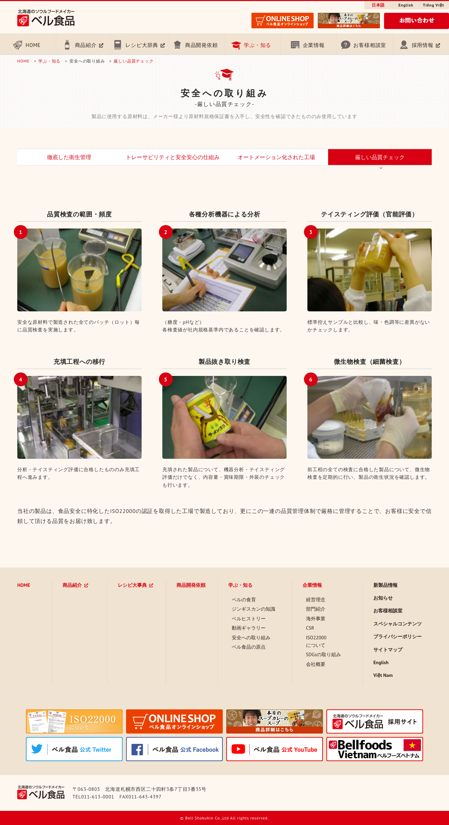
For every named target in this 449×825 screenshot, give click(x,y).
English (405, 5)
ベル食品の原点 (249, 647)
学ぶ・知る (257, 45)
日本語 (378, 5)
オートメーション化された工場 (276, 157)
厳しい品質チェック (133, 61)
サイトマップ (387, 650)
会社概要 (315, 664)
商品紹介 (86, 45)
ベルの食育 (244, 599)
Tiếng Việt (433, 5)
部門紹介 (315, 609)
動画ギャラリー (249, 628)
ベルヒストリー (249, 618)
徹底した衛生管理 (69, 157)
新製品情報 (385, 585)
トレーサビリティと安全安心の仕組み (173, 157)
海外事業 (315, 618)
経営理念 (315, 599)
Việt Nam (383, 675)
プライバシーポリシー (397, 636)
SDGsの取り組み (323, 654)
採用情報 (422, 45)
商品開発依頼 (201, 45)
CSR (310, 628)
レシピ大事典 (132, 585)
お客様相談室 (369, 45)
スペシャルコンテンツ (397, 624)
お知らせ (383, 598)
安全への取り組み (251, 637)
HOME (33, 45)
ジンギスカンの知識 (253, 609)
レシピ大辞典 (141, 45)
